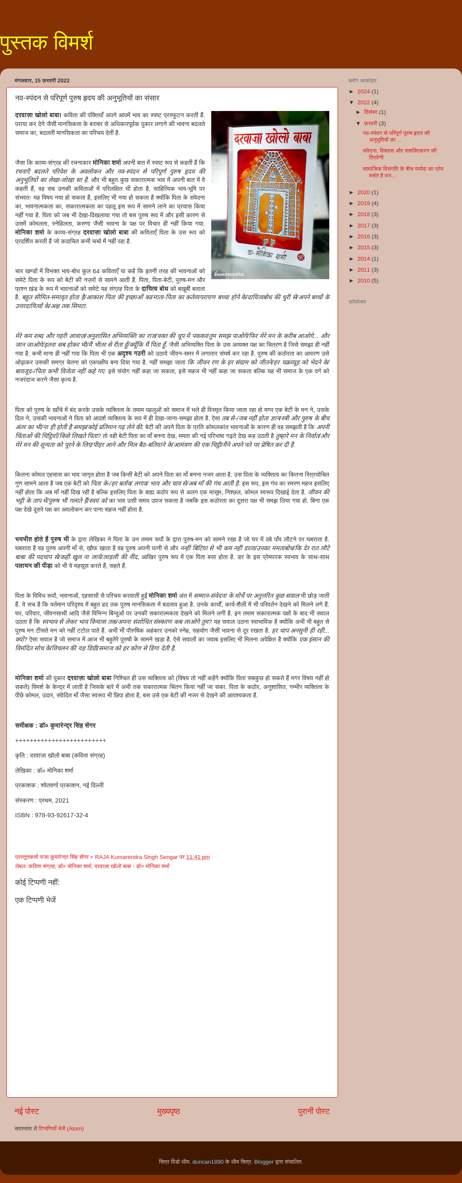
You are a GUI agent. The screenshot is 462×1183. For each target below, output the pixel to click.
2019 (364, 203)
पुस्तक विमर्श (46, 42)
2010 (364, 280)
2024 (364, 91)
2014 (364, 259)
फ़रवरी (371, 123)
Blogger (264, 1162)
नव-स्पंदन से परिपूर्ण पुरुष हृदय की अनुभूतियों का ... (396, 136)
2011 (364, 270)
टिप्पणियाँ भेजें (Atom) (61, 1128)
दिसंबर (371, 112)
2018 (364, 214)
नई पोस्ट (27, 1111)
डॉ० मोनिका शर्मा (74, 866)
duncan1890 (207, 1162)
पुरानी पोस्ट (314, 1111)
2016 (364, 236)
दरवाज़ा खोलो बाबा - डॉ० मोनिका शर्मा (131, 866)
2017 (364, 225)
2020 (364, 192)
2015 (364, 247)
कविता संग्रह (42, 866)
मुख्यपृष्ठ (168, 1111)
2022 (364, 102)
